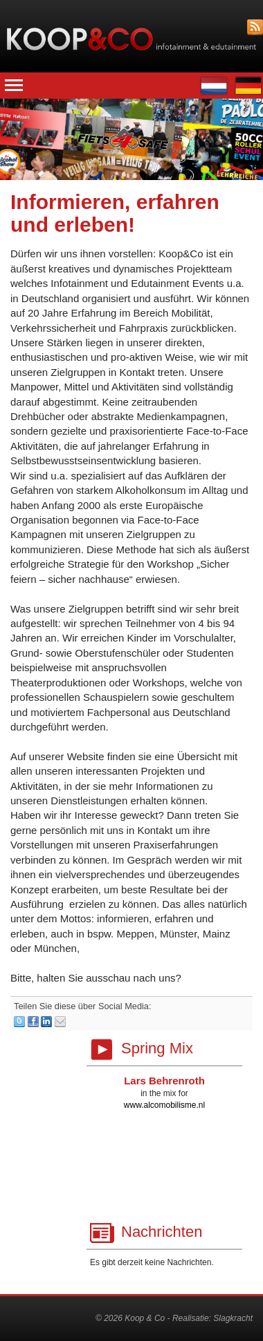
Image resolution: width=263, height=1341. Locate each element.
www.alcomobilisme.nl (164, 1105)
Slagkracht (233, 1318)
